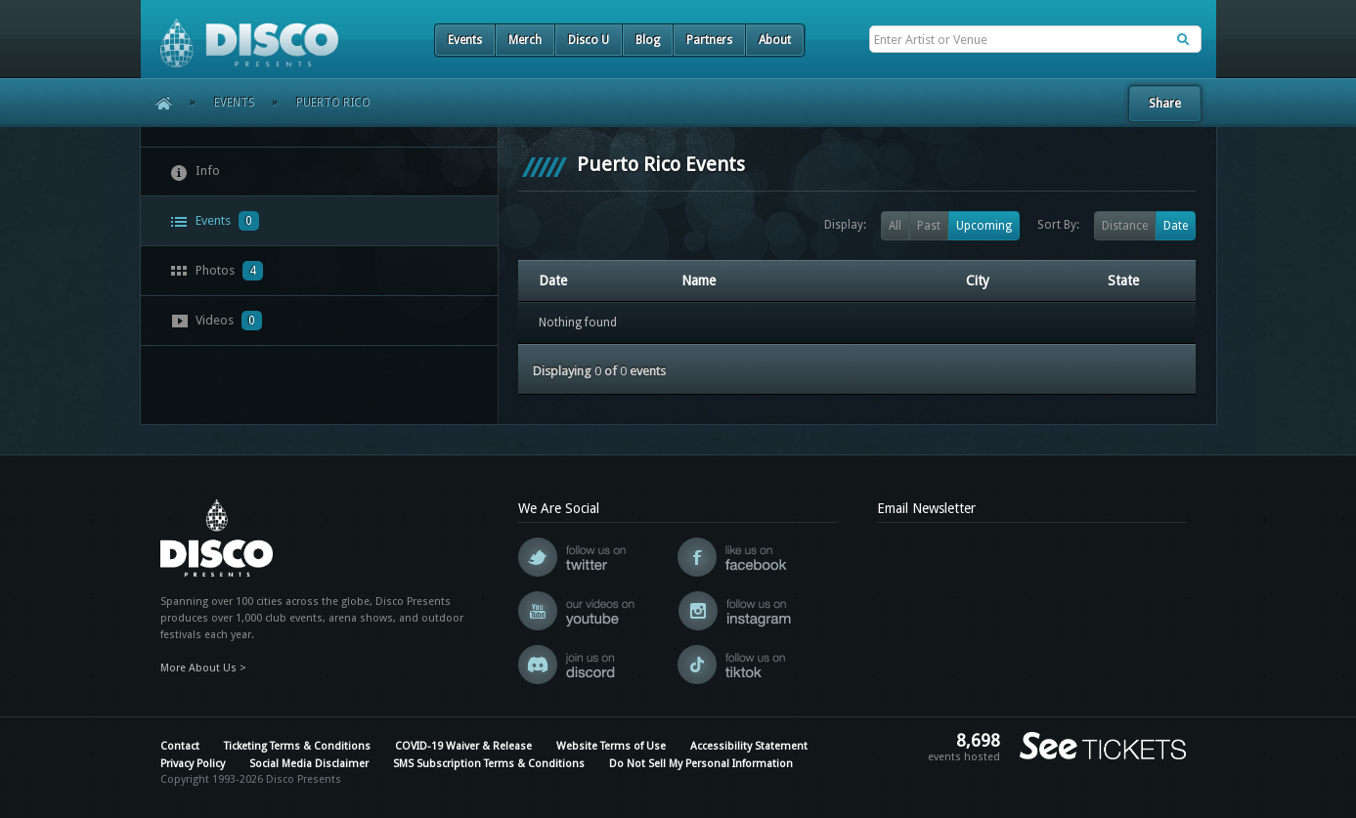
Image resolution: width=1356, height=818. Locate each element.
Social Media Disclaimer (309, 763)
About (775, 40)
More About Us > (203, 668)
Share (1165, 103)
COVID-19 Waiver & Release (463, 746)
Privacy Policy (192, 763)
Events (465, 40)
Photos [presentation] (216, 270)
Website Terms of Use (611, 746)
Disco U (588, 40)
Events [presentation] (214, 221)
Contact (179, 746)
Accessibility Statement (749, 746)
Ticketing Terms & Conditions (297, 746)
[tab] (320, 171)
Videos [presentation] (216, 320)
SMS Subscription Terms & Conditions (489, 763)
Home (157, 102)
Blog (647, 40)
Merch (525, 40)
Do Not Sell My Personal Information (701, 763)
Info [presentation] (195, 172)
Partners (709, 40)
